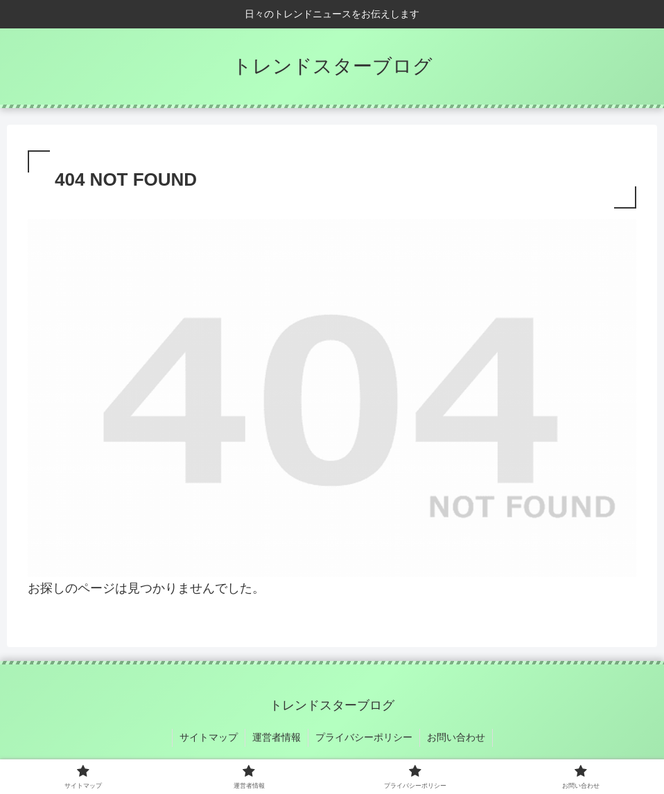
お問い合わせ (456, 737)
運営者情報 (276, 737)
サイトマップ (209, 737)
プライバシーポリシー (363, 737)
